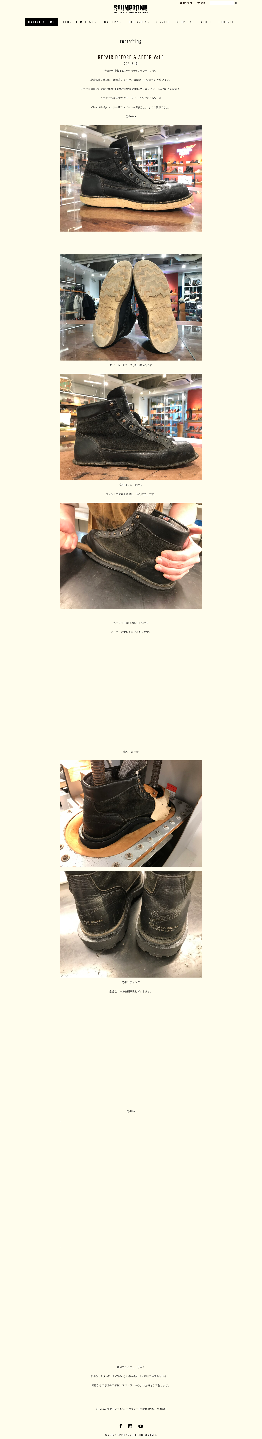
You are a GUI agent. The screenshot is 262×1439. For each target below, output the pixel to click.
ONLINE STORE (41, 22)
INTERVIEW (138, 22)
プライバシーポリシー (126, 1408)
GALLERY (111, 22)
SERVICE (163, 22)
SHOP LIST (185, 22)
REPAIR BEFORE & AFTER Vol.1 (131, 56)
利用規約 (161, 1408)
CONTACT (226, 22)
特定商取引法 (147, 1408)
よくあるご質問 (104, 1408)
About (206, 22)
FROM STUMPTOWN (78, 22)
